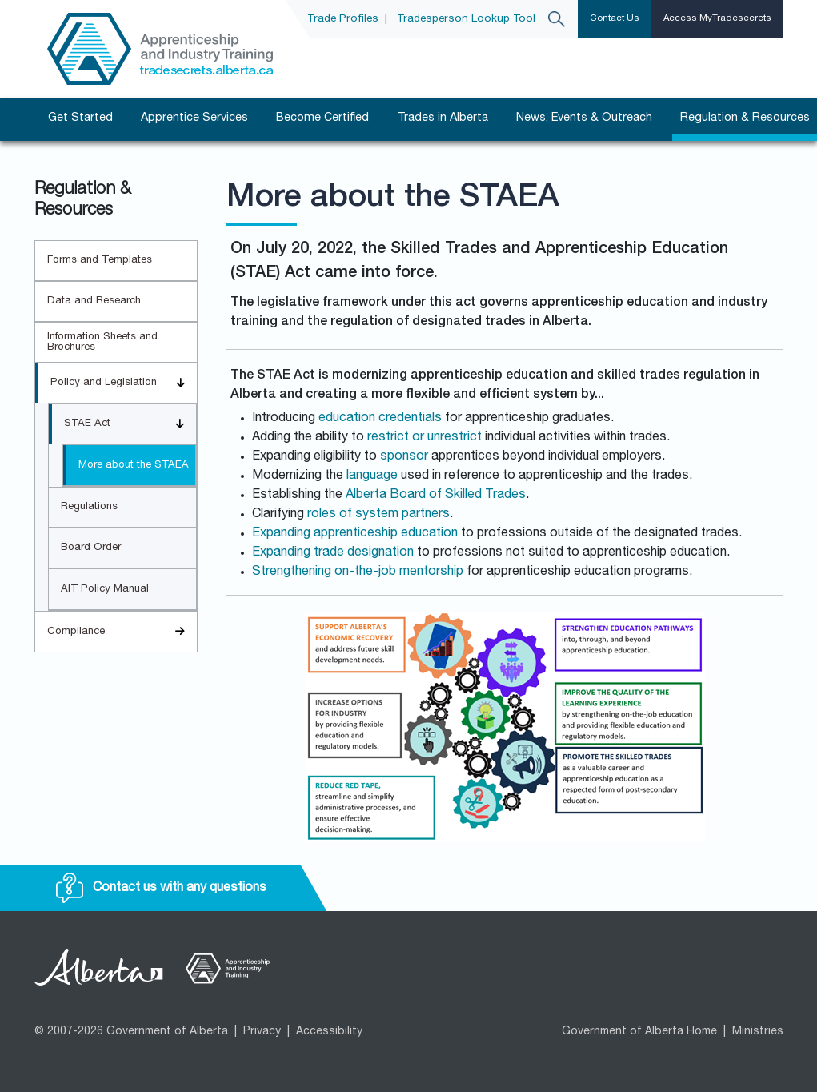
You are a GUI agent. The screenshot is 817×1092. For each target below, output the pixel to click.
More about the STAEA (133, 465)
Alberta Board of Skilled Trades (436, 495)
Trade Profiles (342, 19)
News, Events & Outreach (584, 118)
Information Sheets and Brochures (102, 342)
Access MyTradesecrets (717, 18)
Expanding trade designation (333, 553)
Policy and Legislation (123, 383)
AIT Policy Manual (105, 589)
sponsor (404, 457)
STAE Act (130, 424)
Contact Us (614, 18)
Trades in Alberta (443, 118)
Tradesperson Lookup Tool (466, 19)
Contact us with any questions (161, 888)
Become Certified (322, 118)
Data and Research (94, 301)
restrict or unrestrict (424, 438)
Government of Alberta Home (639, 1032)
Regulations (89, 507)
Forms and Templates (99, 260)
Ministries (757, 1032)
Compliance (122, 632)
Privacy (262, 1032)
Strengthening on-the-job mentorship (357, 572)
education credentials (380, 418)
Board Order (91, 548)
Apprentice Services (194, 118)
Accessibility (329, 1032)
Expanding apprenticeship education (355, 534)
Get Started (80, 118)
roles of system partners (378, 514)
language (372, 476)
